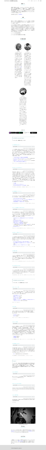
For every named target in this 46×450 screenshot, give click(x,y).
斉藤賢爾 (15, 336)
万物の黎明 (15, 337)
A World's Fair (15, 159)
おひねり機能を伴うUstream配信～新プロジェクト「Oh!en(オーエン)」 (23, 242)
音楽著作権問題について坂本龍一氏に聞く (19, 201)
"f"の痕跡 (15, 183)
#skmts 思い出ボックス (16, 226)
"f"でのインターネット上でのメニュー (19, 184)
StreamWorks (15, 314)
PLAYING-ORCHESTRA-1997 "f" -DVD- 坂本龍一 (20, 185)
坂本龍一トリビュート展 (17, 296)
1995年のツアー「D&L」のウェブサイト (19, 160)
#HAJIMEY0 (20, 14)
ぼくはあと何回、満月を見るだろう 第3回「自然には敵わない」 (22, 241)
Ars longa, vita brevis (16, 297)
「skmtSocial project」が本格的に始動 (18, 223)
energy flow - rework (16, 298)
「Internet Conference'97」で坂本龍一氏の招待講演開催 (21, 157)
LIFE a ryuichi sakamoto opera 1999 (18, 198)
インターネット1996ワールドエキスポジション (20, 158)
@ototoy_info (20, 224)
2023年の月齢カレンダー (17, 295)
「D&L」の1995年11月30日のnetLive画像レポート (20, 161)
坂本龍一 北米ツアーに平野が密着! (18, 222)
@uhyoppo (28, 224)
